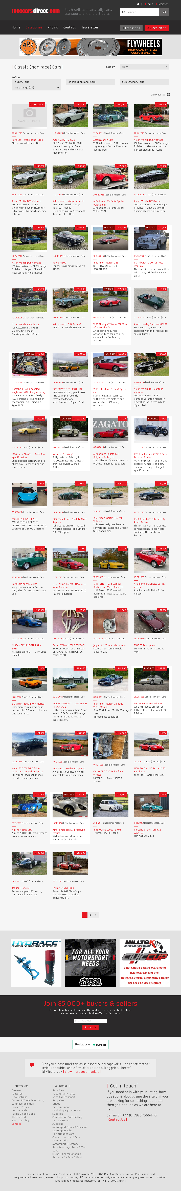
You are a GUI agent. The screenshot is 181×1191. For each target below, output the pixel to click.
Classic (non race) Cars (66, 1137)
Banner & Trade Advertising (28, 1100)
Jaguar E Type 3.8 (21, 888)
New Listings (19, 1097)
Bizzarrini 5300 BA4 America (28, 703)
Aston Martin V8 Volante (25, 324)
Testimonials (19, 1110)
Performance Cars (63, 1133)
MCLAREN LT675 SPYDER (25, 519)
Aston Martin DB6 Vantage (148, 140)
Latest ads (131, 28)
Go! (164, 12)
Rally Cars (58, 1100)
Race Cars (58, 1090)
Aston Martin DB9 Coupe (147, 201)
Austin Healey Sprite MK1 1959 (150, 324)
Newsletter (89, 27)
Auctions (57, 1123)
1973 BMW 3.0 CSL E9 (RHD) (67, 389)
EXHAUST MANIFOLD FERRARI (69, 645)
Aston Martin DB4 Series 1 (67, 324)
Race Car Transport (63, 1097)
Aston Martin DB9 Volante (26, 201)
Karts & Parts (60, 1120)
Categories (34, 27)
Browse (16, 1090)
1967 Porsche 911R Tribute (148, 703)
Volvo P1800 (59, 262)
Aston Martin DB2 (103, 140)
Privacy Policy (20, 1107)
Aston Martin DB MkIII (65, 139)
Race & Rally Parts (63, 1093)
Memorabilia (60, 1140)
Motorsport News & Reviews (69, 1127)
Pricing (53, 27)
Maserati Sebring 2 (63, 454)
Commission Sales (23, 1103)
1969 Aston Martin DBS (105, 262)
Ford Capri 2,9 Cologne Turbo (27, 140)
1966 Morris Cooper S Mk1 (107, 829)
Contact (69, 27)
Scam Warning (20, 1120)
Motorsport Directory (65, 1143)
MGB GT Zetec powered (146, 645)
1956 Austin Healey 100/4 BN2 (69, 768)
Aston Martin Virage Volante (68, 201)
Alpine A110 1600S (22, 830)
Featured (17, 1093)
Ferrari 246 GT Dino (63, 888)
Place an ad (156, 28)
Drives (56, 1103)
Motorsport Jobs (62, 1130)
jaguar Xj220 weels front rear (109, 645)
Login (150, 4)
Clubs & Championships (66, 1153)
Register (163, 4)
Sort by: (110, 66)
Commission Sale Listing (67, 1117)
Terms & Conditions (23, 1113)
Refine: (16, 77)
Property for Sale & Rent (67, 1157)
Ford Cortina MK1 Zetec (24, 584)
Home (16, 27)
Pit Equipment (61, 1107)
